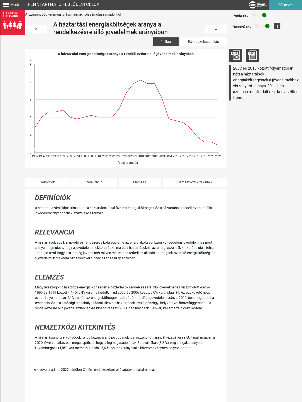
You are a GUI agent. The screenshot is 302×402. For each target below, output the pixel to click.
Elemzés (140, 182)
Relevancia (94, 182)
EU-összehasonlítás (203, 42)
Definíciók (47, 182)
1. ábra (166, 42)
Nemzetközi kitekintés (194, 182)
